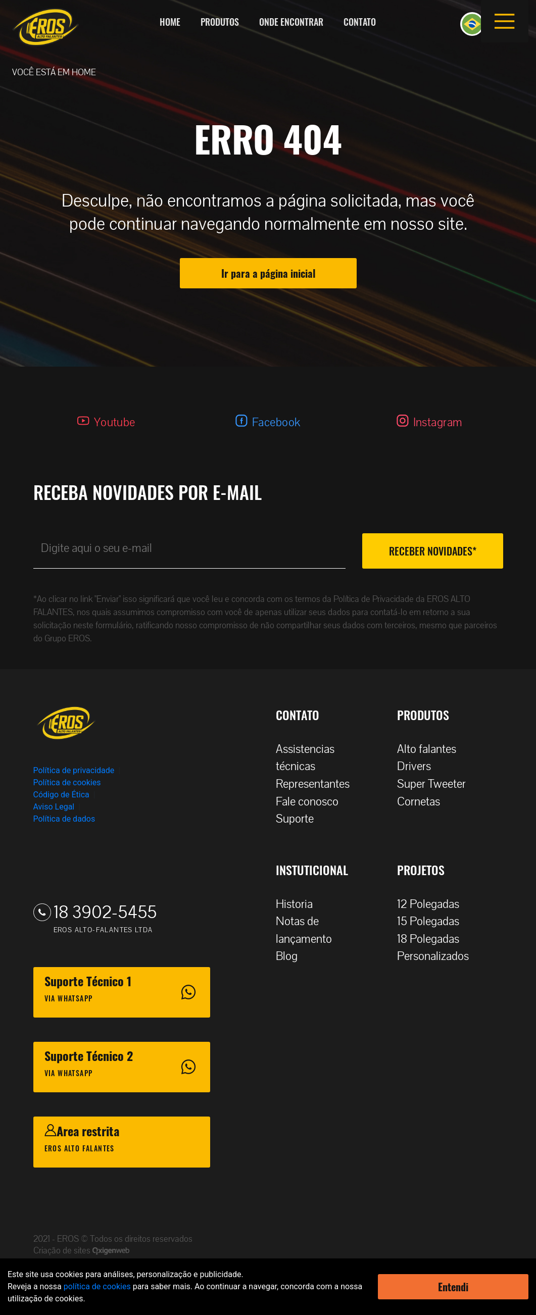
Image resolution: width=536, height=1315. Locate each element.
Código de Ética (61, 794)
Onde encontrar (291, 21)
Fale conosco (312, 802)
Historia (299, 904)
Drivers (419, 766)
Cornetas (423, 802)
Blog (292, 956)
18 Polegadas (433, 939)
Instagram (438, 422)
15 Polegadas (433, 921)
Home (170, 21)
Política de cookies (67, 782)
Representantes (318, 784)
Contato (360, 21)
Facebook (276, 422)
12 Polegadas (433, 904)
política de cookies (97, 1286)
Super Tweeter (431, 784)
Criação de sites (62, 1250)
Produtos (220, 21)
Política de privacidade (74, 770)
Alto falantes (431, 749)
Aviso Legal (54, 807)
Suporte (300, 819)
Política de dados (64, 819)
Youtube (114, 422)
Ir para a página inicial (268, 273)
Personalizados (438, 956)
